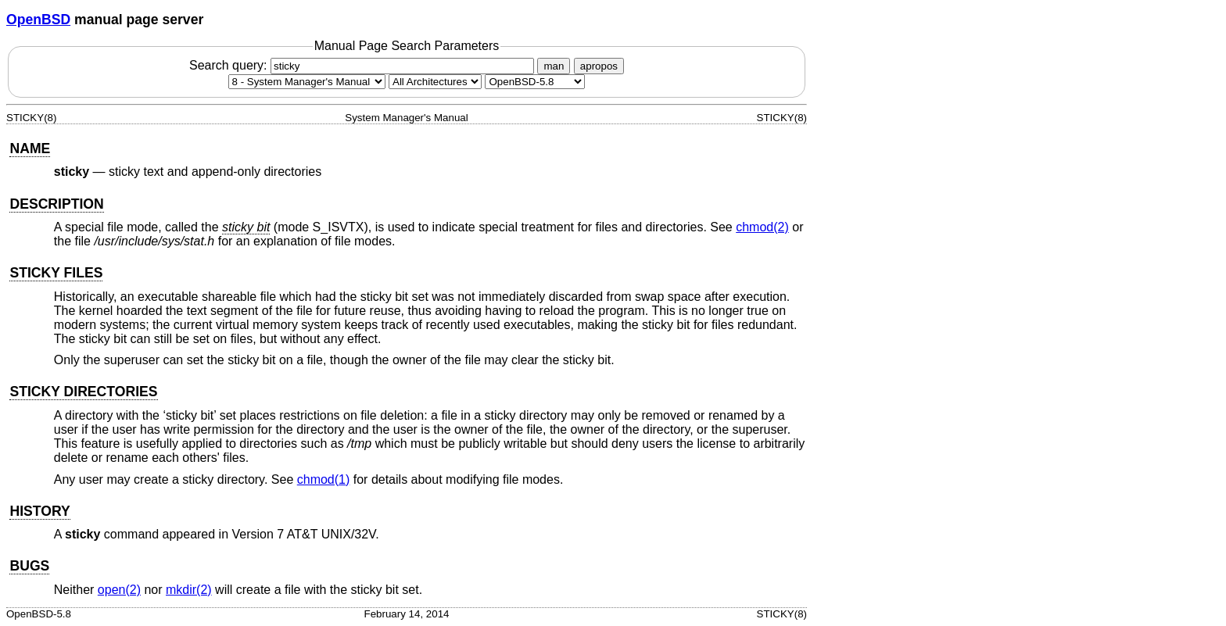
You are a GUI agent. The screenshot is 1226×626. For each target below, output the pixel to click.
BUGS (29, 566)
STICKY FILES (55, 273)
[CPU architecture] (435, 81)
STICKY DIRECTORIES (83, 391)
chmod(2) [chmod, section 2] (762, 227)
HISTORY (39, 511)
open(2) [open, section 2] (119, 589)
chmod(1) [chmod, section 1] (323, 479)
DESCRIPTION (56, 204)
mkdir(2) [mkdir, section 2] (189, 589)
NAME (29, 148)
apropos (599, 66)
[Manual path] (535, 81)
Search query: (363, 65)
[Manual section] (306, 81)
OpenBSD (38, 19)
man (553, 66)
